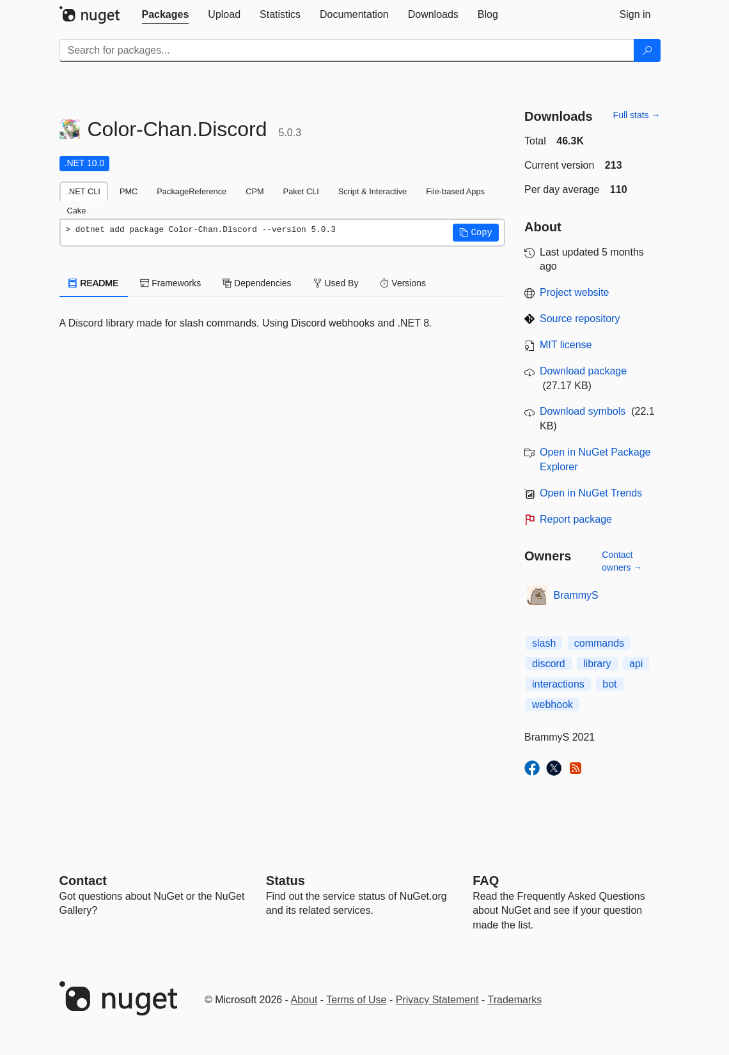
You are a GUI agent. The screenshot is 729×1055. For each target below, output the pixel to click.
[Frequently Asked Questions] (486, 881)
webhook (552, 704)
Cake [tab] (76, 210)
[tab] (165, 15)
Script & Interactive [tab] (372, 191)
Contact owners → (622, 561)
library (597, 663)
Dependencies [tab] (257, 283)
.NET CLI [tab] (83, 191)
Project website (574, 292)
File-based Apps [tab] (455, 191)
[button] (476, 233)
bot (609, 684)
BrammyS (576, 595)
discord (548, 663)
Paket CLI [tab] (301, 191)
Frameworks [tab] (170, 283)
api (636, 663)
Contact (83, 881)
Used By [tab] (336, 283)
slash (544, 643)
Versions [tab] (403, 283)
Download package (583, 371)
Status (285, 881)
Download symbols (582, 411)
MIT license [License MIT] (566, 344)
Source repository (580, 318)
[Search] (647, 50)
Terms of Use (356, 999)
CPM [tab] (254, 191)
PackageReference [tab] (191, 191)
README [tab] (94, 283)
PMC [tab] (128, 191)
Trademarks (515, 999)
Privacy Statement (437, 999)
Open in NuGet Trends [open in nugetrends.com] (591, 493)
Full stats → (637, 115)
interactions (558, 684)
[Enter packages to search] (346, 50)
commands (599, 643)
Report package (576, 519)
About (304, 999)
